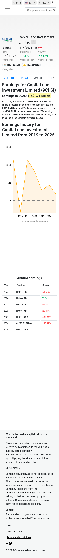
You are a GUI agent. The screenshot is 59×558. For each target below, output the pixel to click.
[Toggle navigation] (8, 10)
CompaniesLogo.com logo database (26, 492)
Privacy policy (14, 531)
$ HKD (43, 2)
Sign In (17, 2)
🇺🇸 (29, 2)
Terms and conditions (19, 537)
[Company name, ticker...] (40, 10)
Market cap (8, 78)
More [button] (49, 78)
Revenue (24, 78)
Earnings (38, 78)
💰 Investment (31, 64)
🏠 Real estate (11, 64)
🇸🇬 (40, 48)
